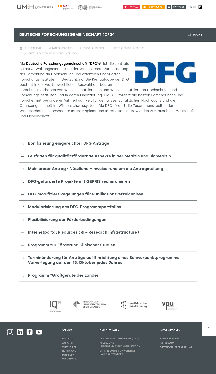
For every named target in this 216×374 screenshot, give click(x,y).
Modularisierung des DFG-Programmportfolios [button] (74, 206)
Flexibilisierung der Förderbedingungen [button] (67, 219)
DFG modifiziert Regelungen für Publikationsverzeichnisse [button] (85, 194)
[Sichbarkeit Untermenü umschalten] (43, 48)
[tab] (108, 143)
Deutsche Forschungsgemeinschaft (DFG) (62, 63)
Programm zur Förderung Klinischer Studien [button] (71, 245)
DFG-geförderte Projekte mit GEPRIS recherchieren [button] (79, 181)
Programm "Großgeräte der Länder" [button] (64, 275)
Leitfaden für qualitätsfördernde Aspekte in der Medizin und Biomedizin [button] (99, 156)
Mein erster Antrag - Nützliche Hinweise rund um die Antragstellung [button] (95, 168)
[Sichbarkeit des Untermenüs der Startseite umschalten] (21, 48)
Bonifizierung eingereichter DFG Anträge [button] (68, 143)
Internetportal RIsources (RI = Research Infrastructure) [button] (83, 232)
